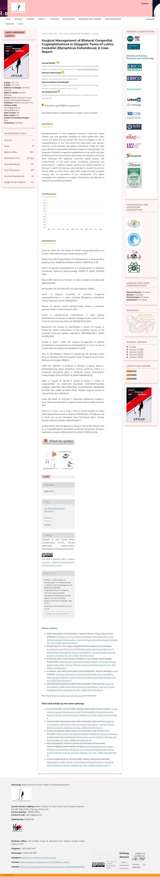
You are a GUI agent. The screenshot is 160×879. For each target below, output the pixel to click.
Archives (54, 19)
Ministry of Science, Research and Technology (140, 57)
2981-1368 (15, 85)
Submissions (69, 19)
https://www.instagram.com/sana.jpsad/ (39, 858)
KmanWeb (136, 867)
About (41, 19)
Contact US (124, 868)
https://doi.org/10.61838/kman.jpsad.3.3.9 (62, 106)
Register (10, 24)
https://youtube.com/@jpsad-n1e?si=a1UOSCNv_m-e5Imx (44, 862)
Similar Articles (50, 628)
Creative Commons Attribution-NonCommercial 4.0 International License (58, 562)
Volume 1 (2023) (135, 357)
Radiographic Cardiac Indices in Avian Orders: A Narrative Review (75, 762)
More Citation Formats (57, 614)
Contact (10, 36)
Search (150, 19)
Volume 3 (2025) (135, 352)
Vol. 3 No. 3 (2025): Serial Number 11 (75, 34)
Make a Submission (15, 32)
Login (20, 24)
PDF (47, 477)
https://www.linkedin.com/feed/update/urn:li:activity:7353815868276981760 (52, 867)
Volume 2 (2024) (135, 354)
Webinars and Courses (90, 19)
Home (8, 19)
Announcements (113, 19)
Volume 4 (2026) (136, 349)
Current (30, 19)
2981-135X (15, 83)
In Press (18, 19)
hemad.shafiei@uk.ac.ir (88, 69)
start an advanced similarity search (69, 696)
